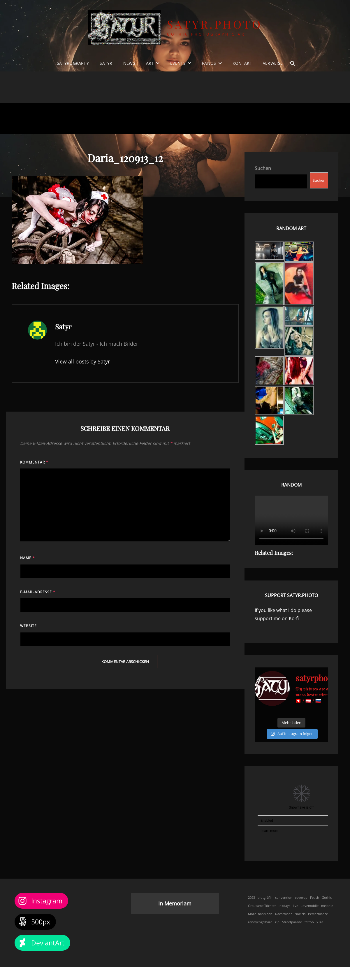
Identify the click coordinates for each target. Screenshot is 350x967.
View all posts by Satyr (82, 361)
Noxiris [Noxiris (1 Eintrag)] (300, 914)
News (129, 63)
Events (178, 63)
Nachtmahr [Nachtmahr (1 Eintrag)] (283, 914)
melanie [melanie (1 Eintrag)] (327, 906)
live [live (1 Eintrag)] (295, 906)
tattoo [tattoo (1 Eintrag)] (309, 922)
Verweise (273, 63)
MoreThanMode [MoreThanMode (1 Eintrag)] (260, 914)
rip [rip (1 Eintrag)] (277, 922)
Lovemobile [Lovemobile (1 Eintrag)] (310, 906)
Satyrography (73, 63)
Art (150, 63)
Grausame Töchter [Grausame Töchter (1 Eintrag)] (262, 906)
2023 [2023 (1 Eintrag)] (251, 898)
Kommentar (34, 462)
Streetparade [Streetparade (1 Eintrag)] (292, 922)
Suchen (263, 168)
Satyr (106, 63)
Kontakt (242, 63)
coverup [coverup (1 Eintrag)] (301, 898)
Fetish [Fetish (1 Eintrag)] (314, 898)
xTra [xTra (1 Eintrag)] (319, 922)
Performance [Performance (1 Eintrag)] (318, 914)
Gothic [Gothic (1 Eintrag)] (327, 898)
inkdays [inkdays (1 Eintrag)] (284, 906)
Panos (209, 63)
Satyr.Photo (214, 24)
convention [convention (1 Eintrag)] (283, 898)
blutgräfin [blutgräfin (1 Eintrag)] (265, 898)
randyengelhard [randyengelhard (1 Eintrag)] (260, 922)
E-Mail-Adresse (37, 592)
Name (27, 557)
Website (28, 625)
